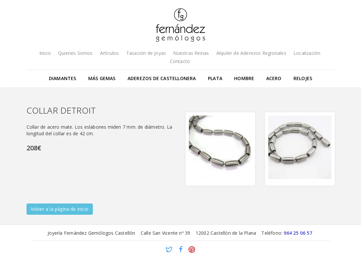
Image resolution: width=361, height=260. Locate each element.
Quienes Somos (75, 53)
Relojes (302, 78)
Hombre (244, 78)
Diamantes (62, 78)
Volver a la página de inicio (60, 209)
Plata (215, 78)
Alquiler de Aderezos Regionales (251, 53)
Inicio (45, 53)
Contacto (180, 61)
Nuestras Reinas (191, 53)
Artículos (109, 53)
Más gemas (102, 78)
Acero (274, 78)
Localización (306, 53)
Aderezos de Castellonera (162, 78)
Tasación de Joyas (146, 53)
